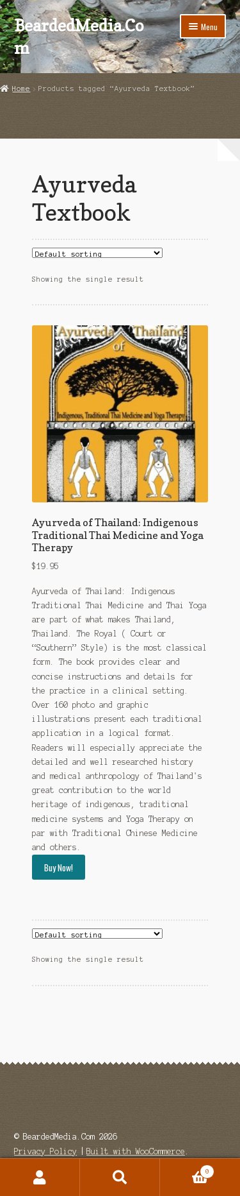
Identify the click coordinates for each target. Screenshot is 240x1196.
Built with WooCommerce (135, 1151)
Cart (187, 1170)
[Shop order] (97, 253)
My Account (40, 1177)
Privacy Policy (45, 1151)
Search (120, 1177)
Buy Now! (58, 867)
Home (21, 88)
